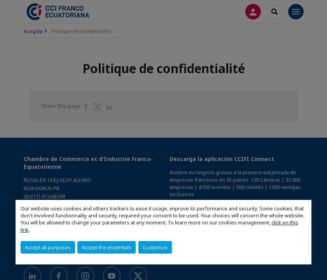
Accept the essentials (106, 247)
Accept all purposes (48, 247)
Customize (155, 247)
